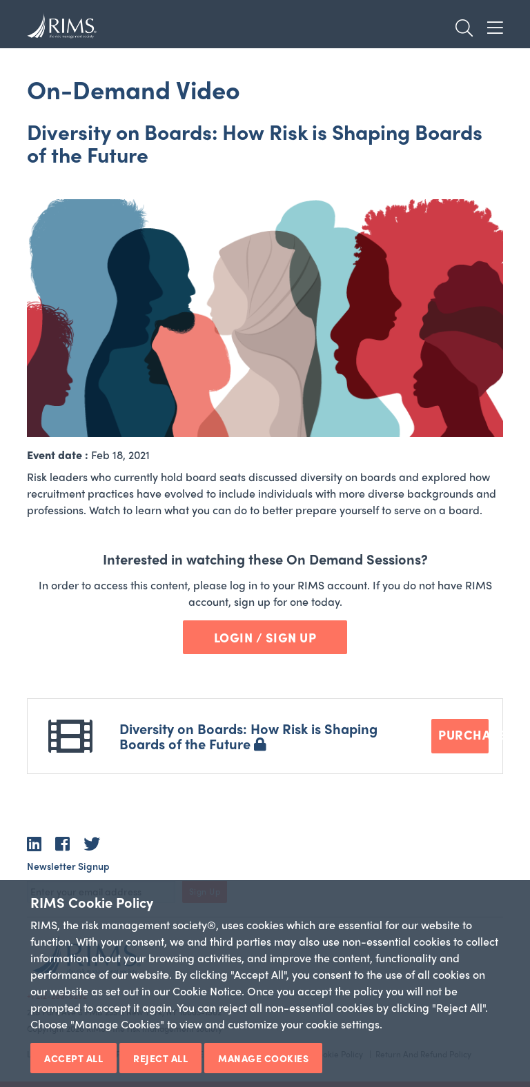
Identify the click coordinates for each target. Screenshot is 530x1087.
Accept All (73, 1058)
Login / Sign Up (265, 637)
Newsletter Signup (68, 866)
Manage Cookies (263, 1058)
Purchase (463, 734)
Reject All (160, 1058)
